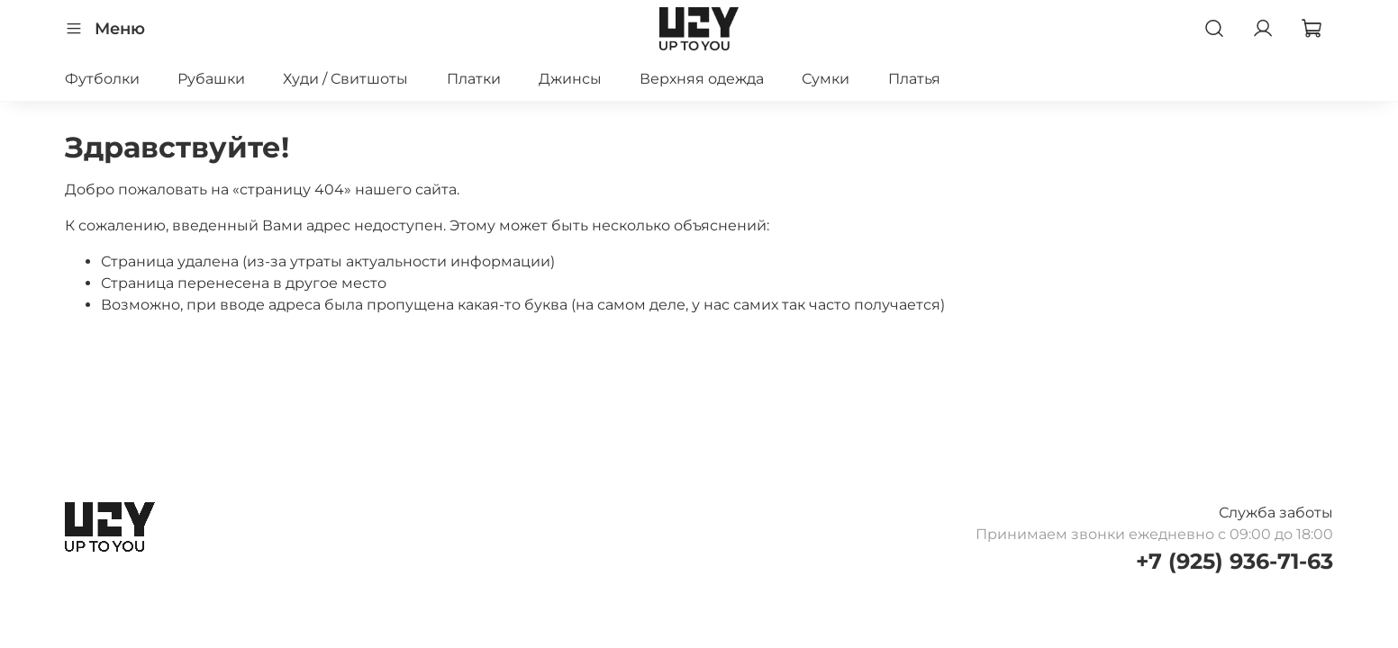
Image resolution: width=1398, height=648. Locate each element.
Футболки (102, 78)
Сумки (825, 78)
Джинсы (570, 78)
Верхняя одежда (702, 78)
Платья (914, 78)
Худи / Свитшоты (345, 78)
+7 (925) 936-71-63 (1234, 561)
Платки (474, 78)
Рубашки (211, 78)
